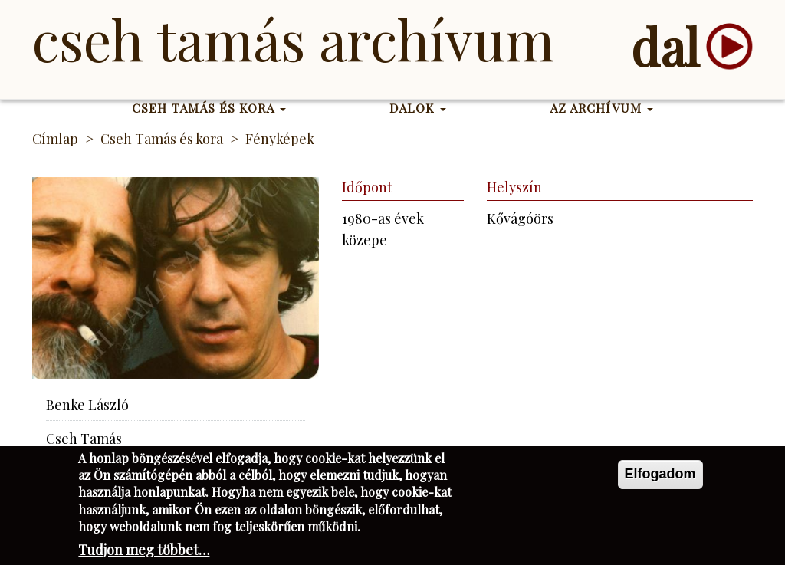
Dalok (417, 108)
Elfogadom (660, 478)
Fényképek (279, 139)
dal (665, 46)
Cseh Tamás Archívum (293, 38)
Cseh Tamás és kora (209, 108)
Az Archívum (601, 108)
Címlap (55, 139)
